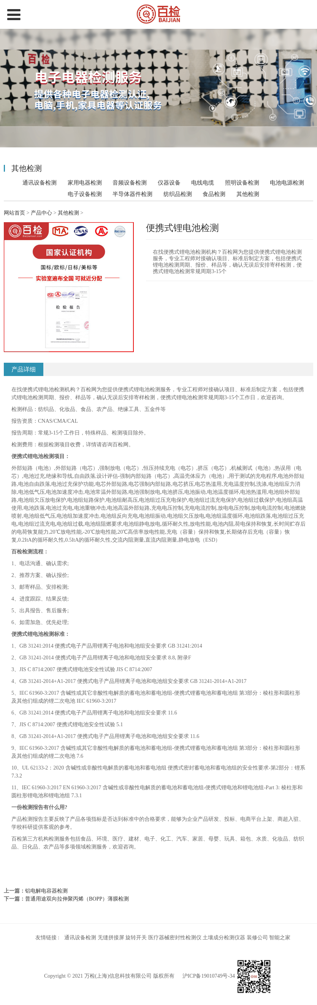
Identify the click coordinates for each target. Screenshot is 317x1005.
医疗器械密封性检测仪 (174, 937)
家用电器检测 (85, 182)
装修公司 (257, 937)
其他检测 (247, 194)
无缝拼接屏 (111, 937)
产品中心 (41, 213)
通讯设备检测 (39, 182)
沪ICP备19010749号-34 (208, 976)
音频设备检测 (130, 182)
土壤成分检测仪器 (224, 937)
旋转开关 (136, 937)
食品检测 (214, 194)
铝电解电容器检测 (46, 891)
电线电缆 (202, 182)
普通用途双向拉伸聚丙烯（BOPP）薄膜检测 (77, 899)
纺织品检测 (177, 194)
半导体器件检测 (132, 194)
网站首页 (14, 213)
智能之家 (279, 937)
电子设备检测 (85, 194)
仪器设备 (169, 182)
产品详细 (23, 369)
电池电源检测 (287, 182)
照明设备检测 (242, 182)
